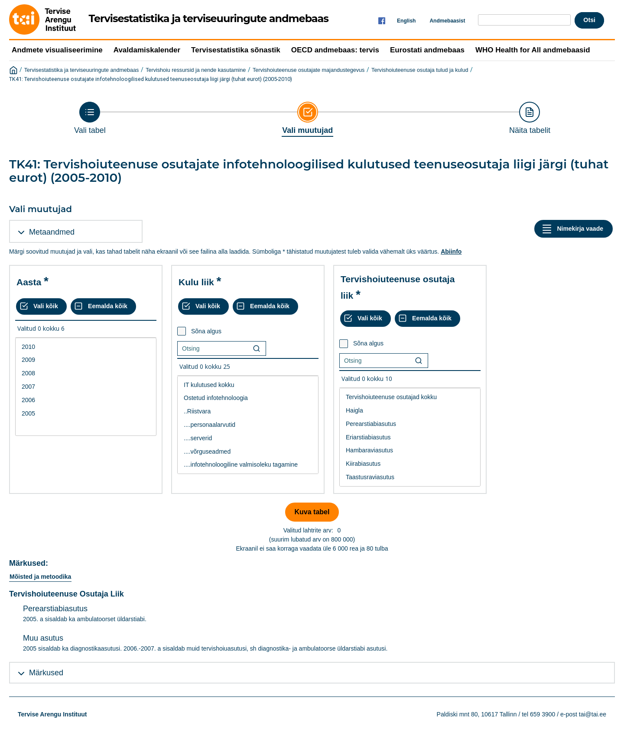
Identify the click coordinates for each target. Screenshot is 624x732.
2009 (86, 360)
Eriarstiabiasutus (410, 437)
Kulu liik (196, 282)
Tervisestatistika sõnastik (235, 50)
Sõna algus (206, 331)
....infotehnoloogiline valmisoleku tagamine (248, 464)
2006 (86, 400)
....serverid (248, 438)
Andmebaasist (447, 21)
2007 (86, 386)
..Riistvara (248, 411)
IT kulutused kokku (248, 385)
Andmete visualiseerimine (57, 50)
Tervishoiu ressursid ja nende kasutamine (196, 70)
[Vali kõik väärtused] (41, 306)
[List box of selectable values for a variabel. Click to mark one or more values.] (85, 387)
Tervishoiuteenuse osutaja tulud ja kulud (419, 70)
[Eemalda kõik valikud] (103, 306)
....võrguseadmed (248, 451)
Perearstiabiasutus (410, 424)
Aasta (28, 282)
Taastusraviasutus (410, 477)
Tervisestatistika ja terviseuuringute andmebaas (81, 70)
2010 (86, 347)
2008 (86, 373)
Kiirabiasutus (410, 464)
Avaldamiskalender (147, 50)
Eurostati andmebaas (427, 50)
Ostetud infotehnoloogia (248, 398)
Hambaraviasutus (410, 450)
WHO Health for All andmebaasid (532, 50)
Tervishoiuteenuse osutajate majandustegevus (308, 70)
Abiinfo (451, 251)
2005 (86, 413)
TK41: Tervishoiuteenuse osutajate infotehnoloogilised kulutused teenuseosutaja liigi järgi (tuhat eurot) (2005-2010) (150, 79)
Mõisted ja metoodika (40, 576)
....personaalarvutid (248, 425)
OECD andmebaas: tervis (335, 50)
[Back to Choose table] (90, 118)
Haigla (410, 410)
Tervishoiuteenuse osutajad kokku (410, 397)
